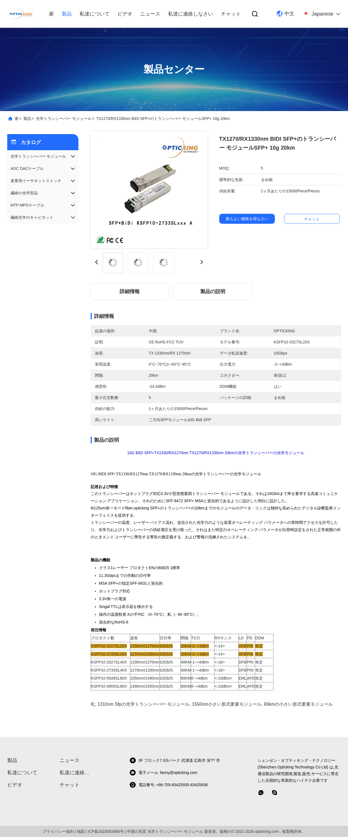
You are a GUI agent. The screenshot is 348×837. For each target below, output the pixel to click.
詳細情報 (130, 291)
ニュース (150, 14)
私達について (95, 14)
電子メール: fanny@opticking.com (163, 772)
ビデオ (124, 14)
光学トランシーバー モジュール (64, 118)
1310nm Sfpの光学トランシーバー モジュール (143, 704)
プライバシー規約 (58, 831)
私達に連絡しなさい (190, 14)
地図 (81, 831)
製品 (67, 14)
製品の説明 (212, 291)
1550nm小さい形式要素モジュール (226, 704)
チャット (231, 14)
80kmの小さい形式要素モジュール (298, 704)
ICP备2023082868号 (106, 831)
